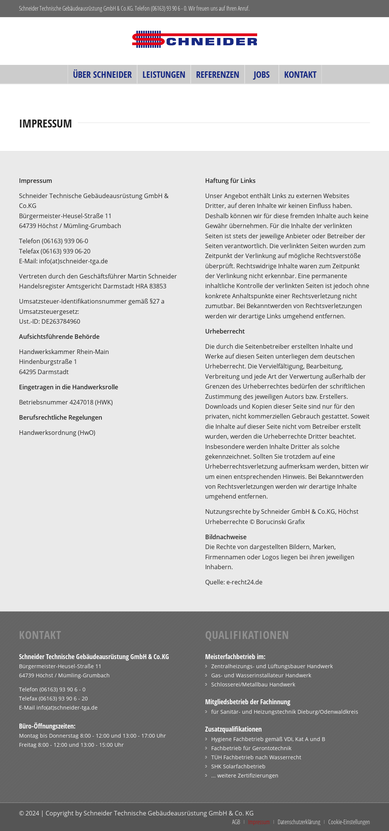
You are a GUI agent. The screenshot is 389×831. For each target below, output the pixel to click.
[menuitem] (102, 74)
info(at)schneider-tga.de (67, 707)
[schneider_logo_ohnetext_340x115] (194, 41)
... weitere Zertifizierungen (244, 775)
